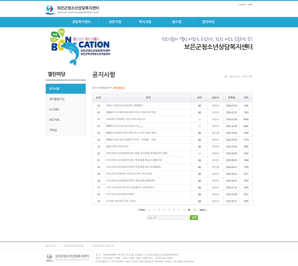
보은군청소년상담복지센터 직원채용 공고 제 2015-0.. (133, 166)
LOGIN (242, 5)
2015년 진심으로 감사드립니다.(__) (124, 126)
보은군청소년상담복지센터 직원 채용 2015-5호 (130, 180)
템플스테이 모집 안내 (117, 146)
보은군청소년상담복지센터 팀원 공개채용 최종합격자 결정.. (137, 153)
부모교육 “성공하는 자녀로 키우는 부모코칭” (129, 173)
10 (194, 209)
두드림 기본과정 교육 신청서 (121, 201)
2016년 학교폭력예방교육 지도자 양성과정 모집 (131, 112)
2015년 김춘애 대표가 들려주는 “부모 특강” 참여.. (131, 132)
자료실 (53, 130)
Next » (203, 209)
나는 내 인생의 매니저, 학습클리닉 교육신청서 (130, 187)
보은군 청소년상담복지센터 (77, 10)
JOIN (250, 5)
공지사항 (54, 88)
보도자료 (54, 119)
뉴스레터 (54, 109)
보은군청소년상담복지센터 (120, 194)
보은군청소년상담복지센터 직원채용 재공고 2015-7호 (134, 160)
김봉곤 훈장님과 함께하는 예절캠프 (124, 105)
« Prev (141, 209)
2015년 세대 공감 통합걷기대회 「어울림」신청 (131, 139)
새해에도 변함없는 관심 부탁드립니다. (126, 119)
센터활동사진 (57, 99)
